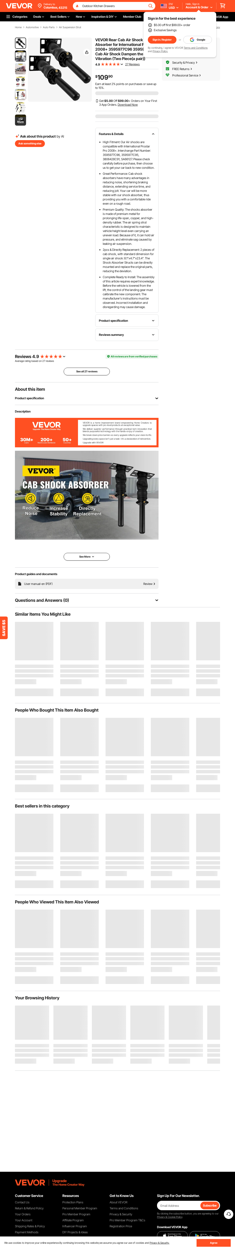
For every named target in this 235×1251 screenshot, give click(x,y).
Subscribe (210, 1205)
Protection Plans (72, 1202)
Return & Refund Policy (29, 1208)
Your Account (23, 1220)
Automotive (32, 27)
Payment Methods (26, 1232)
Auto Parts (49, 27)
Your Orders (23, 1214)
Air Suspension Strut (70, 27)
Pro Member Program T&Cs (127, 1220)
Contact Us (22, 1202)
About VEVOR (118, 1202)
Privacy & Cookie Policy (169, 1217)
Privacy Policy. (160, 51)
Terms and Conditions (196, 47)
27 (43, 361)
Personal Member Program (79, 1208)
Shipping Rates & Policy (30, 1226)
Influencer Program (74, 1226)
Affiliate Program (73, 1220)
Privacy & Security (121, 1214)
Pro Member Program (76, 1214)
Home (18, 27)
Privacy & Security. (159, 1242)
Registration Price (121, 1226)
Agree (213, 1242)
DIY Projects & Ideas (75, 1232)
